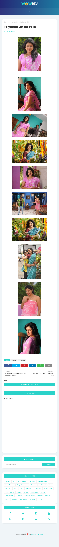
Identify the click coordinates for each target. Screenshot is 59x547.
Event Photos (10, 485)
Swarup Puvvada (37, 534)
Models (28, 488)
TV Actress (37, 488)
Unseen (32, 499)
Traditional (42, 485)
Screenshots (10, 492)
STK (7, 31)
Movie (7, 499)
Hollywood (34, 492)
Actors (26, 492)
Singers (14, 499)
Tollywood (23, 499)
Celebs (33, 485)
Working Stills (48, 488)
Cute (21, 488)
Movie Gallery (42, 481)
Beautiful (8, 488)
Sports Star (9, 496)
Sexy (15, 488)
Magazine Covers (22, 485)
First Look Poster (30, 496)
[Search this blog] (23, 464)
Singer (19, 492)
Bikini (50, 485)
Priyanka (12, 22)
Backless (19, 496)
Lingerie (39, 496)
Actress (14, 360)
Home (6, 22)
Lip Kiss (47, 496)
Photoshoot (22, 481)
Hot (14, 481)
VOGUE (40, 499)
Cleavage (32, 481)
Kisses (43, 492)
